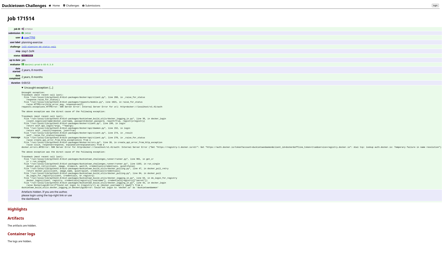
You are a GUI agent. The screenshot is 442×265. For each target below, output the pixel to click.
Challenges (71, 5)
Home (54, 5)
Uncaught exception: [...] (38, 87)
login (435, 5)
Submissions (91, 5)
